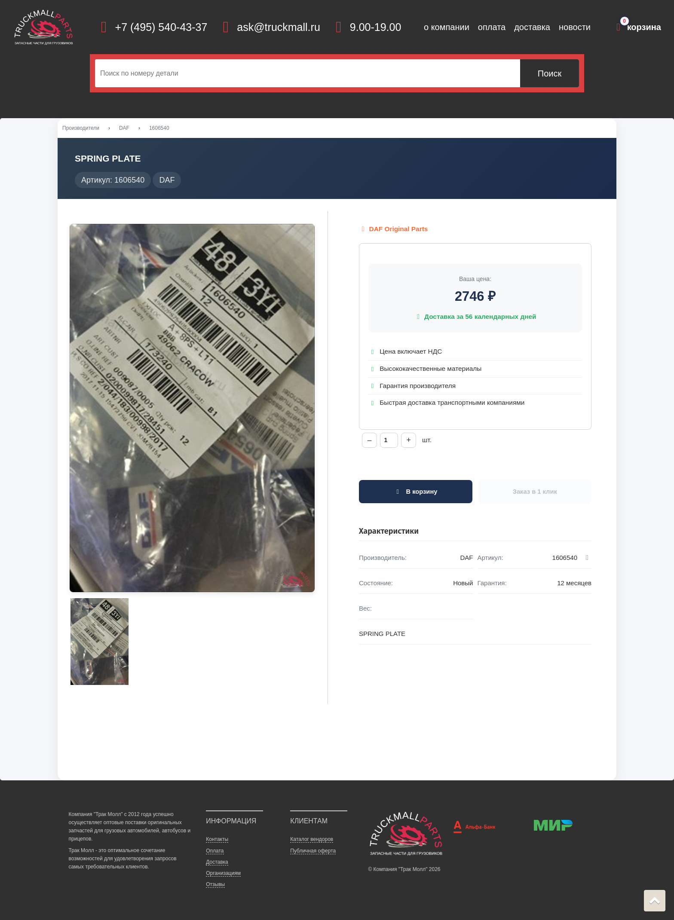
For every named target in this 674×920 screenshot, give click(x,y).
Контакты (217, 840)
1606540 (159, 128)
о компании (446, 27)
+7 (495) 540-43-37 (161, 27)
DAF (124, 128)
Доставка (217, 862)
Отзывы (215, 885)
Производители (80, 128)
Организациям (223, 874)
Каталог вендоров (311, 840)
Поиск (549, 73)
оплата (492, 27)
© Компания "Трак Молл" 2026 (404, 870)
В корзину (415, 492)
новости (575, 27)
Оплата (215, 851)
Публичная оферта (313, 851)
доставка (532, 27)
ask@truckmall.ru (278, 27)
